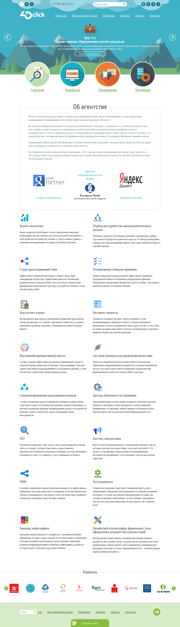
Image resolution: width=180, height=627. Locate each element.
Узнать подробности (90, 53)
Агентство (61, 15)
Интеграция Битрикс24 (84, 15)
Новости (139, 15)
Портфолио (109, 15)
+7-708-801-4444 (63, 4)
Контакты (155, 15)
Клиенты (125, 15)
